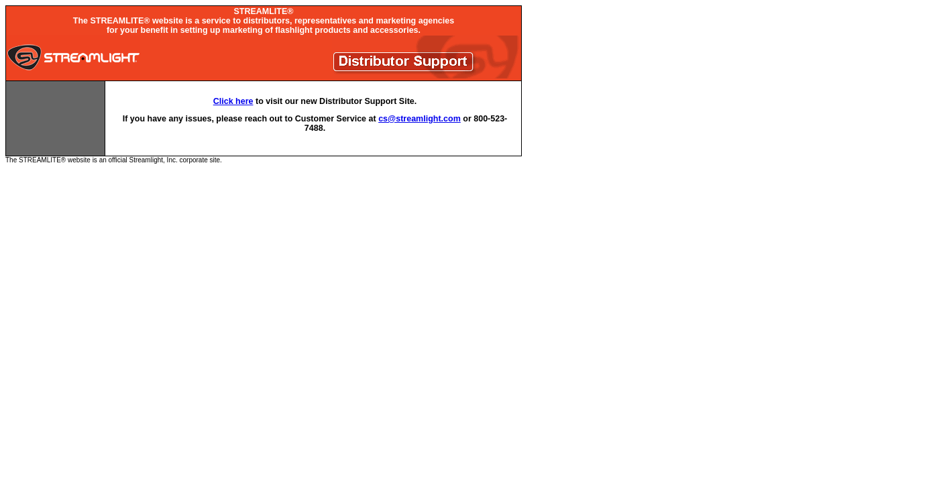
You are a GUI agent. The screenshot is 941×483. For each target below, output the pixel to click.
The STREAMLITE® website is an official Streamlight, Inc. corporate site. (263, 84)
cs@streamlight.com (419, 118)
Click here (233, 101)
